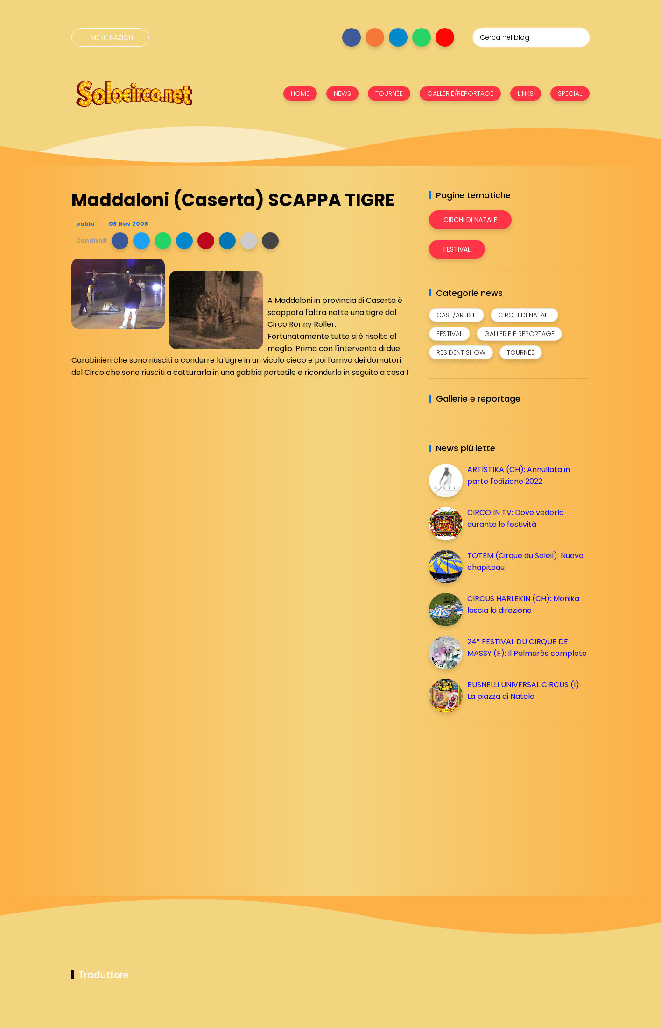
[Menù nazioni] (110, 37)
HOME (300, 93)
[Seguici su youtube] (445, 37)
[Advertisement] (499, 801)
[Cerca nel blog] (531, 37)
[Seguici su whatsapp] (421, 37)
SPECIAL (570, 93)
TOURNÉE (389, 93)
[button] (120, 240)
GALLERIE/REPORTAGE (460, 93)
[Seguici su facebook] (351, 37)
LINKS (526, 93)
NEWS (342, 93)
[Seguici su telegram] (398, 37)
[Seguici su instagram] (375, 37)
